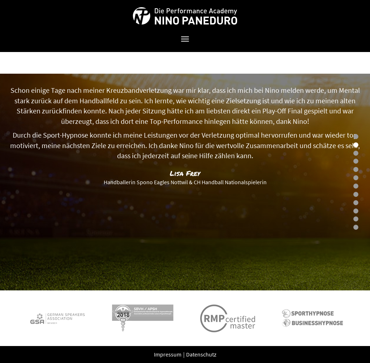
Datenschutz (201, 354)
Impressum (168, 354)
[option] (185, 182)
